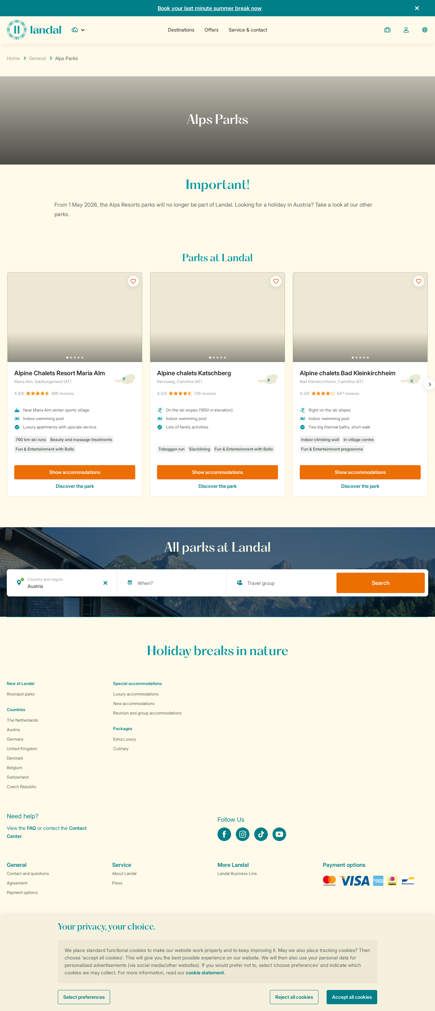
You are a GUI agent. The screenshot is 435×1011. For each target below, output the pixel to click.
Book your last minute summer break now (210, 8)
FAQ (31, 828)
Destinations (181, 30)
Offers (212, 30)
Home (13, 58)
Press (117, 882)
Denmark (15, 758)
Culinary (120, 748)
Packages (122, 728)
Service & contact (248, 30)
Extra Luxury (124, 739)
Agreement (17, 882)
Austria (13, 729)
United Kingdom (22, 748)
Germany (15, 739)
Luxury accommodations (136, 694)
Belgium (14, 767)
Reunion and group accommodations (147, 713)
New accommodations (134, 703)
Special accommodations (137, 683)
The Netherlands (22, 720)
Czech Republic (22, 786)
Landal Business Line (237, 873)
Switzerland (18, 777)
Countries (16, 709)
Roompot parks (21, 694)
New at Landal (20, 683)
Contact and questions (28, 873)
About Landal (124, 873)
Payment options (22, 892)
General (37, 58)
